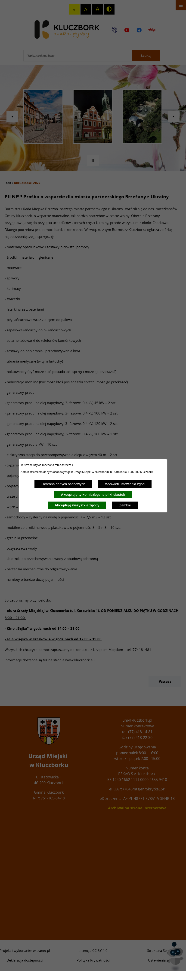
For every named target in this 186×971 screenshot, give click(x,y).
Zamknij (125, 505)
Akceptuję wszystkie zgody (77, 505)
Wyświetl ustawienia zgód (125, 484)
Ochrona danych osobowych (63, 484)
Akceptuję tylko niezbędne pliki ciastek (93, 494)
